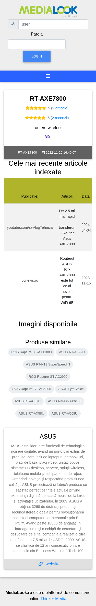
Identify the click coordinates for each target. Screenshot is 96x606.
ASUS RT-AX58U (31, 413)
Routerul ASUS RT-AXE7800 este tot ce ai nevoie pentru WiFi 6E (67, 280)
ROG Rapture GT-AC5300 (31, 389)
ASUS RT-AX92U (72, 352)
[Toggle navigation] (48, 76)
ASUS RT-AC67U (28, 401)
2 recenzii (60, 118)
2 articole (59, 108)
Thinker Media (53, 599)
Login (37, 56)
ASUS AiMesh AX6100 (64, 401)
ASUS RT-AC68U (65, 413)
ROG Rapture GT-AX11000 (31, 352)
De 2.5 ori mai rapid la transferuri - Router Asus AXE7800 (67, 227)
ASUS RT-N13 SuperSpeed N (48, 364)
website (49, 564)
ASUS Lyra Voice (70, 389)
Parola (37, 34)
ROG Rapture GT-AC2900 (48, 377)
